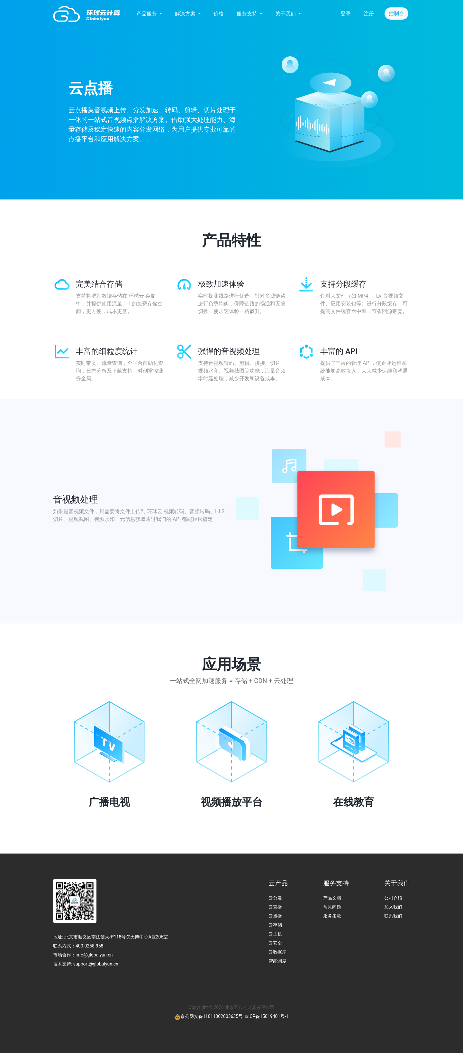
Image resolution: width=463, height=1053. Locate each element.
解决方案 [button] (186, 14)
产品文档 (332, 898)
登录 (345, 14)
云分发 (275, 898)
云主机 (275, 934)
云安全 (275, 943)
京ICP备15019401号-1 (266, 1016)
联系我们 (393, 916)
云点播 (275, 916)
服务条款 (332, 916)
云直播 (275, 907)
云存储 (275, 925)
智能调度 (277, 961)
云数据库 (277, 952)
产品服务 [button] (147, 14)
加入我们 (393, 907)
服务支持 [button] (248, 14)
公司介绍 (393, 898)
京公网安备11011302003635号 (211, 1016)
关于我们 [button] (286, 14)
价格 (218, 14)
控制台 (396, 13)
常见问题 (332, 907)
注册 (369, 14)
